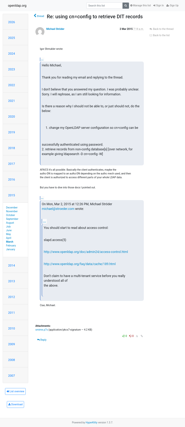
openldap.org (17, 5)
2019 (11, 132)
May (8, 234)
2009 (11, 344)
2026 (11, 22)
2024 (11, 53)
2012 (11, 297)
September (12, 218)
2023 (11, 69)
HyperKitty (91, 422)
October (10, 215)
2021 (11, 101)
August (10, 222)
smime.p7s (41, 329)
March (9, 241)
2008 (11, 360)
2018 (11, 148)
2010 (11, 328)
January (10, 249)
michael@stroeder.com (58, 209)
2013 (11, 281)
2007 (11, 375)
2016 (11, 179)
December (12, 207)
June (9, 230)
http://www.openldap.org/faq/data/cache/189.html (80, 264)
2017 (11, 164)
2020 (11, 116)
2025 (11, 38)
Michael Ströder (55, 29)
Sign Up (172, 5)
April (8, 237)
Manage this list (140, 5)
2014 (11, 265)
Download (15, 404)
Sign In (158, 5)
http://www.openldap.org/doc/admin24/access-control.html (86, 252)
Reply (41, 339)
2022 (11, 85)
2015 (11, 195)
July (8, 226)
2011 (11, 312)
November (12, 211)
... (42, 59)
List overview (15, 391)
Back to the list (159, 35)
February (11, 245)
